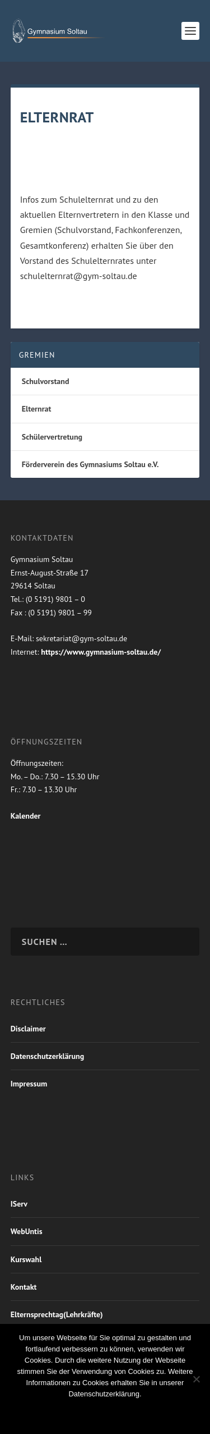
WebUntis (27, 1231)
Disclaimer (28, 1029)
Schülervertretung (52, 437)
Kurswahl (26, 1259)
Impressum (29, 1084)
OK (37, 1413)
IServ (19, 1204)
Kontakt (24, 1287)
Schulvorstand (45, 381)
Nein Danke (84, 1413)
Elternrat (37, 409)
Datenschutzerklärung (47, 1056)
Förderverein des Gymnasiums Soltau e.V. (90, 464)
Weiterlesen (152, 1413)
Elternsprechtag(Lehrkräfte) (57, 1314)
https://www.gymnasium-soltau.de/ (101, 652)
